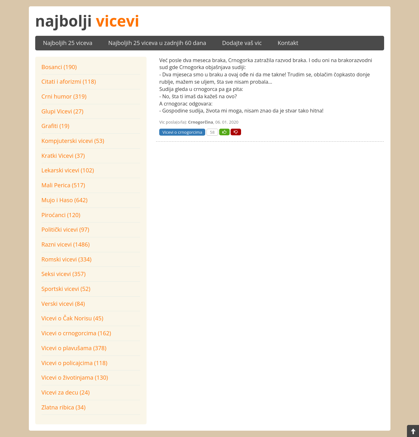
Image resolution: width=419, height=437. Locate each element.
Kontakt (288, 43)
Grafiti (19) (55, 126)
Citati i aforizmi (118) (69, 81)
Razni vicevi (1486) (66, 244)
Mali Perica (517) (63, 185)
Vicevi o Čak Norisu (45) (72, 318)
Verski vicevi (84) (63, 303)
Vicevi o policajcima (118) (75, 363)
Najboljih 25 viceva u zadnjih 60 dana (157, 43)
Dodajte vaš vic (242, 43)
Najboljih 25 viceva (68, 43)
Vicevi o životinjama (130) (75, 377)
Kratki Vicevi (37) (63, 155)
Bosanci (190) (59, 67)
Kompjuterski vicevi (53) (73, 141)
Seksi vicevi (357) (64, 274)
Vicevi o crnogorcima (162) (76, 333)
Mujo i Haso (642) (65, 200)
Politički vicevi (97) (65, 229)
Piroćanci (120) (61, 215)
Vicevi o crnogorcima (182, 132)
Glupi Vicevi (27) (62, 111)
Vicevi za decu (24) (66, 392)
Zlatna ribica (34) (64, 407)
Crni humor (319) (64, 96)
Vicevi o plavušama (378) (74, 348)
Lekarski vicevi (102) (68, 170)
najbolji (87, 20)
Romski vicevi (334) (67, 259)
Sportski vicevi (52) (66, 288)
